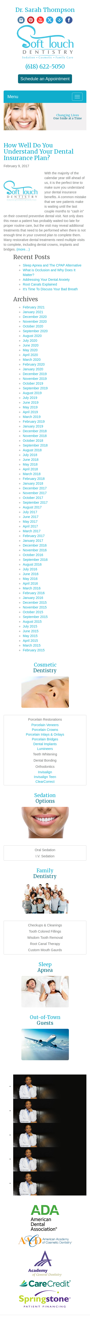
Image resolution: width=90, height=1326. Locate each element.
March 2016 (32, 588)
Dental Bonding (45, 760)
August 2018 (32, 450)
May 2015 (30, 636)
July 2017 (30, 512)
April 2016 (30, 583)
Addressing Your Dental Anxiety (46, 279)
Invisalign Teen (45, 777)
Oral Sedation (45, 850)
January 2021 (33, 312)
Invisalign (45, 772)
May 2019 (30, 407)
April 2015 (30, 641)
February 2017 (34, 536)
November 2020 (35, 321)
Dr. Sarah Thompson (45, 10)
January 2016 (33, 598)
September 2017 (35, 502)
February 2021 (34, 307)
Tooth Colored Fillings (45, 931)
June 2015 (30, 631)
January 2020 (33, 369)
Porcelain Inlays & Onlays (45, 734)
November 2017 (35, 493)
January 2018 (33, 483)
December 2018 (35, 431)
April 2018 (30, 469)
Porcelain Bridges (45, 739)
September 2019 (35, 388)
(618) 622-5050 (45, 66)
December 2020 (35, 317)
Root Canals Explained (40, 284)
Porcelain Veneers (45, 725)
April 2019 (30, 412)
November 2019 (35, 379)
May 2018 (30, 464)
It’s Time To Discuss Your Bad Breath (50, 289)
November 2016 (35, 550)
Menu (12, 96)
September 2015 (35, 617)
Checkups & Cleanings (45, 925)
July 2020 (30, 340)
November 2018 (35, 436)
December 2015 (35, 602)
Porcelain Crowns (45, 730)
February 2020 (34, 364)
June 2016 (30, 574)
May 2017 (30, 521)
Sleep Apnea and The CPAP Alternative (52, 265)
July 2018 (30, 455)
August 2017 (32, 507)
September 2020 (35, 331)
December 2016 (35, 545)
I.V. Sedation (45, 856)
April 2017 (30, 526)
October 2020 (33, 326)
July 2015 (30, 626)
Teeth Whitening (45, 754)
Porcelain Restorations (45, 719)
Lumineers (45, 749)
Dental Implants (45, 744)
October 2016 (33, 555)
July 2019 (30, 398)
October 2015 (33, 612)
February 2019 (34, 421)
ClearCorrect (45, 782)
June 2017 (30, 517)
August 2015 (32, 621)
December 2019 (35, 374)
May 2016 (30, 579)
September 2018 (35, 445)
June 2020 (30, 345)
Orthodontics (45, 766)
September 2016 (35, 560)
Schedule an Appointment (45, 78)
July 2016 (30, 569)
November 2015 (35, 607)
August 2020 (32, 336)
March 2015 (32, 645)
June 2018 (30, 460)
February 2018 (34, 479)
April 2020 (30, 355)
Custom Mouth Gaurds (45, 950)
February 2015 (34, 650)
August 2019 (32, 393)
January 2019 (33, 426)
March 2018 (32, 474)
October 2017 (33, 498)
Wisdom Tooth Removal (45, 937)
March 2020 (32, 360)
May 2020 (30, 350)
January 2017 (33, 540)
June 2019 (30, 402)
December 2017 (35, 488)
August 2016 (32, 564)
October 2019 (33, 383)
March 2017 (32, 531)
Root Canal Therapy (45, 944)
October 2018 (33, 440)
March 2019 (32, 417)
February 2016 (34, 593)
